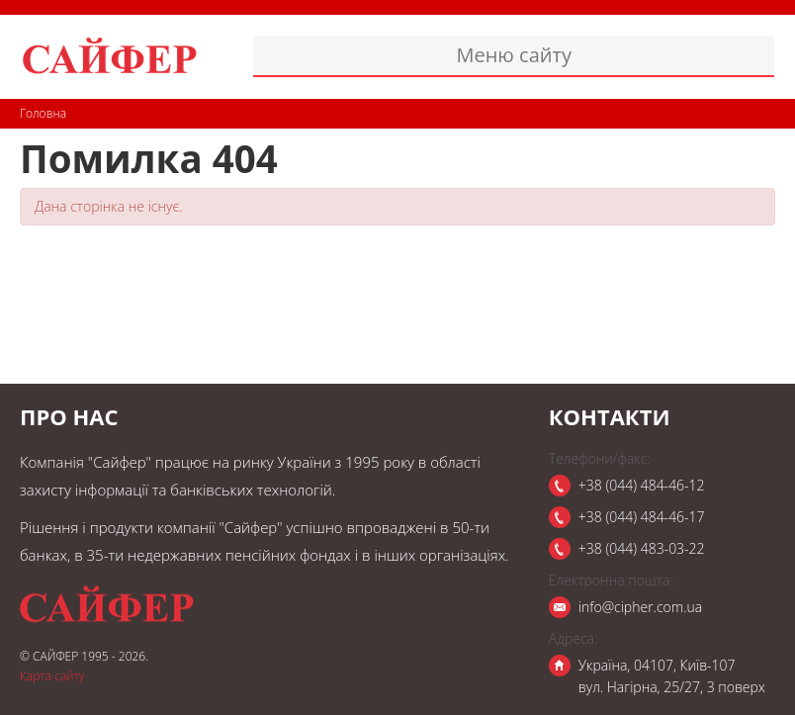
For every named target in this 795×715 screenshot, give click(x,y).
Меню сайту (514, 55)
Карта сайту (52, 676)
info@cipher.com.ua (640, 606)
